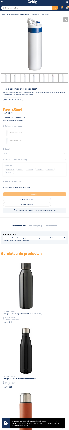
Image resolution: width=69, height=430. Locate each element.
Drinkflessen (35, 14)
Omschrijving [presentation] (35, 213)
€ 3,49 (7, 295)
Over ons (38, 379)
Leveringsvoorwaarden (43, 411)
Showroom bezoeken (42, 394)
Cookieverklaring (40, 403)
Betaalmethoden (6, 408)
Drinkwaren (25, 14)
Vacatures (38, 382)
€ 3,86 (41, 346)
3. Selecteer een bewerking (15, 152)
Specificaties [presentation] (51, 213)
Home (3, 14)
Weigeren (60, 423)
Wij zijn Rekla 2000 (42, 385)
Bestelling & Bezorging (8, 406)
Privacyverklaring (41, 406)
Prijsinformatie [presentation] (19, 213)
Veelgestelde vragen (42, 391)
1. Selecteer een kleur (12, 126)
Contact (3, 403)
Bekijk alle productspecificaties (13, 120)
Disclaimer (38, 408)
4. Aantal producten (12, 173)
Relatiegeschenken (13, 14)
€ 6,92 (7, 344)
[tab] (19, 213)
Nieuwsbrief (39, 388)
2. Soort (6, 141)
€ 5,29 (41, 295)
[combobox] (26, 8)
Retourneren (5, 411)
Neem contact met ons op (12, 99)
